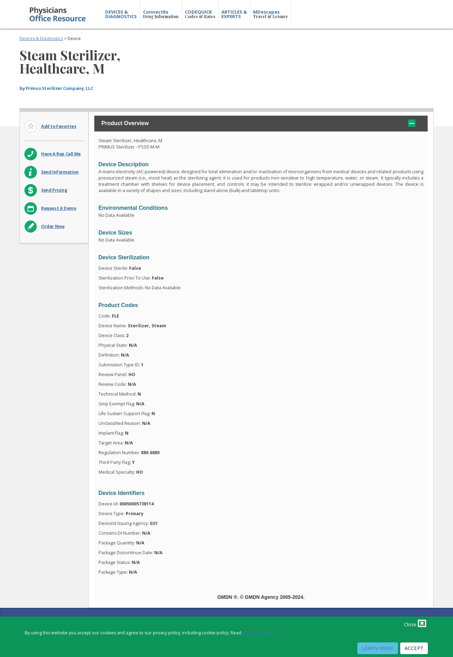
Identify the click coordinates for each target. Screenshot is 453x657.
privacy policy (256, 633)
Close (415, 623)
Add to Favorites (59, 126)
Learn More (377, 648)
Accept (414, 648)
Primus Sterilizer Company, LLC (59, 88)
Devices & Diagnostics (41, 38)
